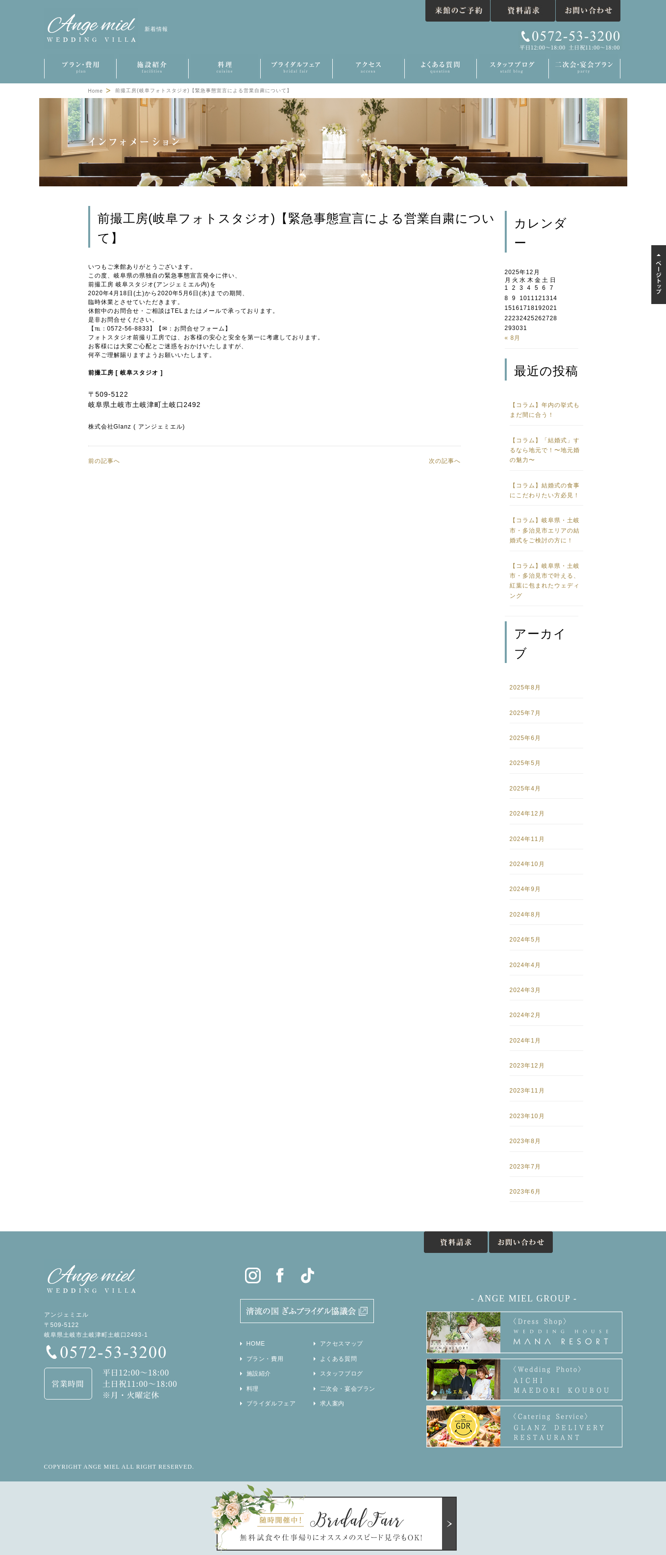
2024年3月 (525, 990)
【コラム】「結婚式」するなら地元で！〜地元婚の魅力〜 (545, 450)
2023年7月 (525, 1166)
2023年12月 (527, 1065)
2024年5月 (525, 939)
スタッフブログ (341, 1373)
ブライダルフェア (271, 1403)
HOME (256, 1343)
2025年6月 (525, 738)
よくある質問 (338, 1358)
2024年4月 (525, 965)
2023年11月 (527, 1090)
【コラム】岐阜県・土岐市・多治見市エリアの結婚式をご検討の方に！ (545, 530)
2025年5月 (525, 763)
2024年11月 (527, 839)
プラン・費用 (265, 1358)
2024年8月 (525, 914)
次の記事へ (445, 461)
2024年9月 (525, 889)
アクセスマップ (341, 1343)
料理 (253, 1388)
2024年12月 (527, 813)
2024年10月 (527, 864)
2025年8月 (525, 687)
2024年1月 (525, 1040)
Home (95, 91)
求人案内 (332, 1403)
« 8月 (513, 337)
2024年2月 (525, 1015)
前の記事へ (104, 461)
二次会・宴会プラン (347, 1388)
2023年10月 (527, 1116)
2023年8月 (525, 1141)
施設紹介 (259, 1373)
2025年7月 (525, 713)
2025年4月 (525, 788)
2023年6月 (525, 1191)
